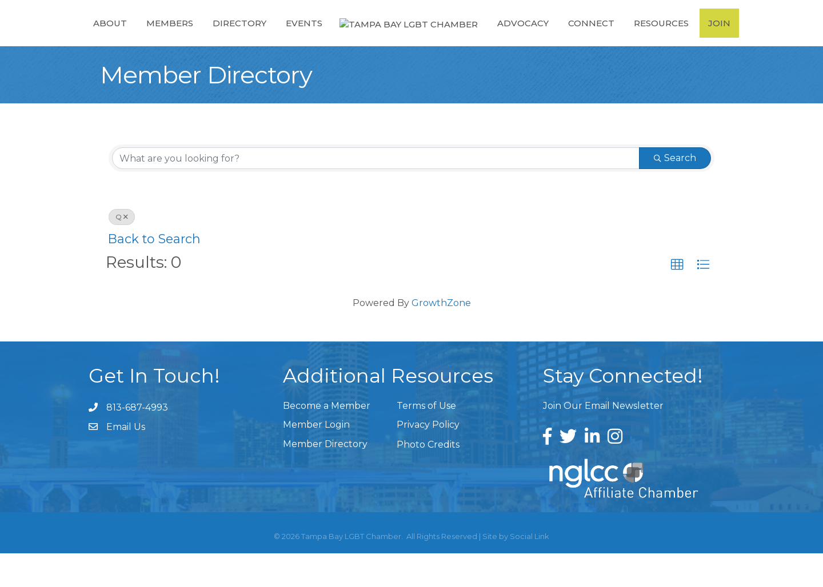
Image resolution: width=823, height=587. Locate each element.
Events (298, 39)
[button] (677, 298)
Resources (666, 39)
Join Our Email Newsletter (603, 439)
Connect (596, 39)
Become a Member (326, 439)
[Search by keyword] (376, 192)
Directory (234, 39)
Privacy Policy (428, 458)
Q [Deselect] (121, 250)
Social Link (529, 569)
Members (164, 39)
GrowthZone (441, 336)
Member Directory (325, 477)
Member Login (316, 458)
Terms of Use (426, 439)
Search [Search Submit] (675, 191)
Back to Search (154, 272)
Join (724, 39)
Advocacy (528, 39)
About (104, 39)
